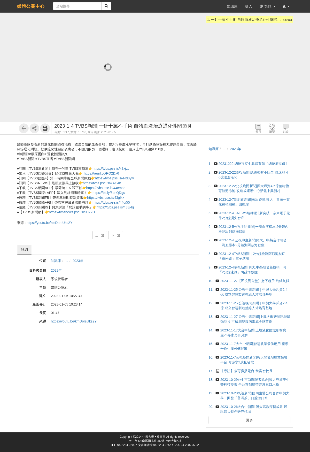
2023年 (77, 261)
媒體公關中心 (31, 6)
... (66, 261)
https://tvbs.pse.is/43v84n (102, 183)
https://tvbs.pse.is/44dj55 (111, 202)
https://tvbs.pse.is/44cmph (105, 188)
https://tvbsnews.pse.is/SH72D (72, 212)
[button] (286, 6)
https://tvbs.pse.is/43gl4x (105, 197)
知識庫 (56, 261)
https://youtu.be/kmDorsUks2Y (49, 223)
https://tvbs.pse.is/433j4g (115, 207)
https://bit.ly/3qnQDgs (109, 193)
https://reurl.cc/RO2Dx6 (101, 173)
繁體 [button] (267, 6)
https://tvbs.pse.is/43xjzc (111, 168)
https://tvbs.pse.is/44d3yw (114, 178)
